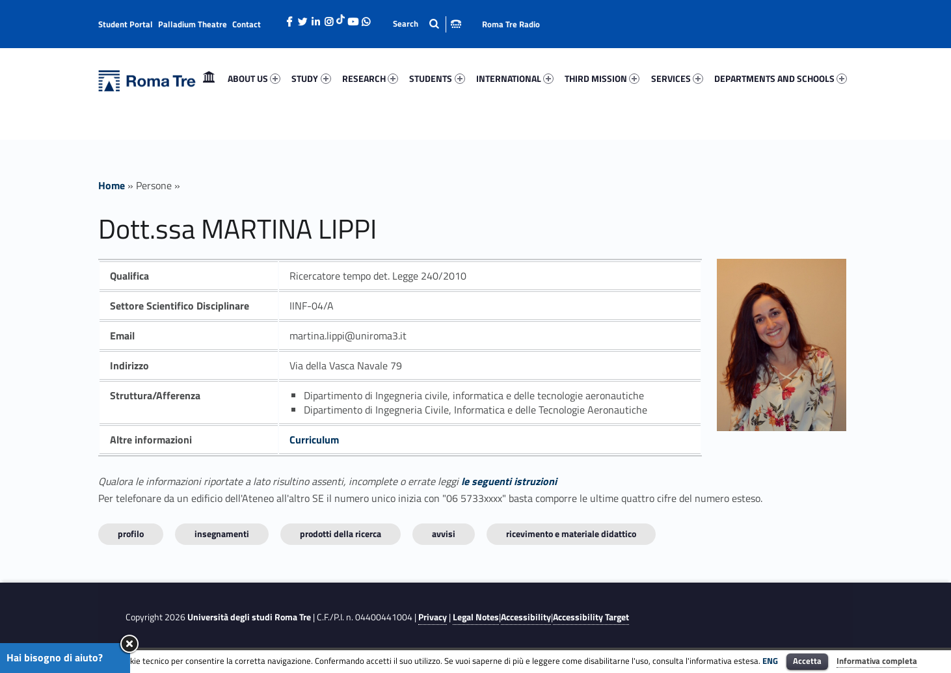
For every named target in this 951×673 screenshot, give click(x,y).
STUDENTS (436, 78)
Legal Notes (476, 617)
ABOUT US (254, 78)
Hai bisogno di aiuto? (55, 657)
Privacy (432, 617)
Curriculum (314, 439)
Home (209, 78)
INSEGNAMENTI (221, 533)
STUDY (310, 78)
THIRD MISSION (602, 78)
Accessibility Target (591, 617)
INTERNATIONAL (515, 78)
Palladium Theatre (192, 24)
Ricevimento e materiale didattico (571, 533)
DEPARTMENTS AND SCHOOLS (780, 78)
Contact (246, 24)
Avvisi (443, 533)
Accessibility (526, 617)
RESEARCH (370, 78)
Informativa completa (877, 660)
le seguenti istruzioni (509, 481)
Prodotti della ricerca (340, 533)
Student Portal (125, 24)
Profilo (131, 533)
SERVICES (677, 78)
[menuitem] (209, 79)
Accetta (807, 660)
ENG (770, 660)
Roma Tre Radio (511, 24)
